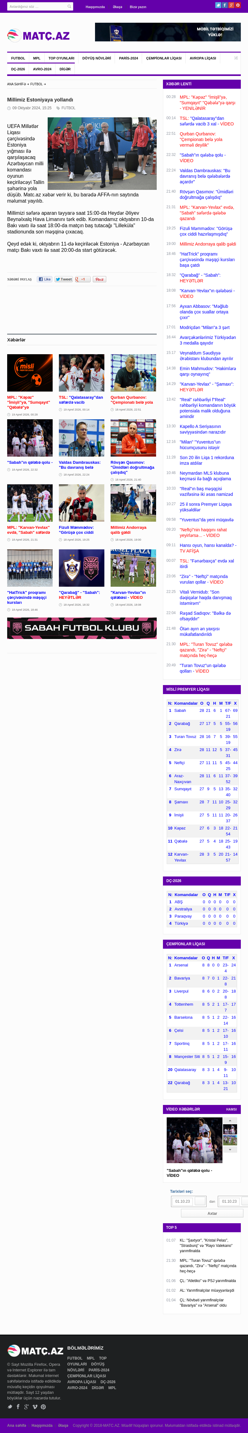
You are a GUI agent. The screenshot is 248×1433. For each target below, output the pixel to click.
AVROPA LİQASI (203, 58)
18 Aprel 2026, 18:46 (25, 609)
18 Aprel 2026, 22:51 (128, 409)
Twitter (218, 5)
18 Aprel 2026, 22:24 (76, 474)
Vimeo (35, 1406)
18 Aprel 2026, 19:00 (128, 539)
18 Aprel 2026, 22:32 (25, 469)
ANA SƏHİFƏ (16, 84)
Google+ (231, 5)
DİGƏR (65, 69)
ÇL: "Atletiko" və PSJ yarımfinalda (208, 1281)
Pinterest (238, 5)
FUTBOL (18, 58)
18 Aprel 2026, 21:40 (128, 479)
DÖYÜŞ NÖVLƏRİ (97, 58)
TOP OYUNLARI (61, 58)
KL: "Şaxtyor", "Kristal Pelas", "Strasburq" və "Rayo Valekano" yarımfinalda (206, 1245)
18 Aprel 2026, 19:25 (76, 539)
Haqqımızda (95, 7)
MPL (37, 58)
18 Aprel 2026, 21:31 (25, 539)
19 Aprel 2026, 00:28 (25, 414)
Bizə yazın (138, 7)
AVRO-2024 (42, 69)
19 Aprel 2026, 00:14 (76, 409)
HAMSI (231, 1109)
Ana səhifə (16, 1425)
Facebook (225, 5)
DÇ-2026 (18, 69)
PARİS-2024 (128, 58)
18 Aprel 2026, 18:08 (128, 604)
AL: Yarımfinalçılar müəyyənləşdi (207, 1290)
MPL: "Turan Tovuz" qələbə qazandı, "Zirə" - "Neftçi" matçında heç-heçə (208, 1265)
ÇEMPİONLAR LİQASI (164, 58)
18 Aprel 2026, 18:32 (76, 604)
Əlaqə (117, 7)
